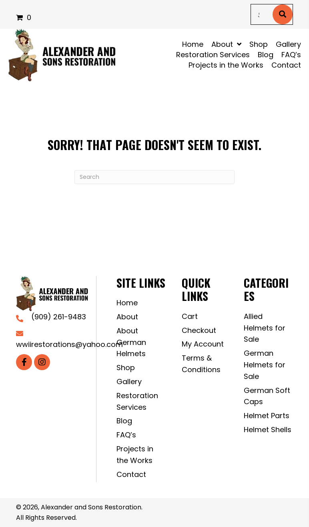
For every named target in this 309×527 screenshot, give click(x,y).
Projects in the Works (134, 454)
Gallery (129, 382)
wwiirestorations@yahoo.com (69, 344)
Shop (125, 368)
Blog (124, 421)
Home (127, 303)
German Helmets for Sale (264, 364)
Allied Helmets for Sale (264, 328)
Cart (190, 316)
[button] (24, 362)
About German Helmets (131, 342)
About (127, 317)
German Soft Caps (267, 396)
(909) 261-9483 (58, 317)
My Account (203, 344)
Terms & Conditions (201, 364)
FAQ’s (126, 435)
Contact (131, 474)
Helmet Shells (267, 430)
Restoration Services (137, 401)
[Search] (154, 177)
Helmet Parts (266, 416)
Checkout (199, 330)
